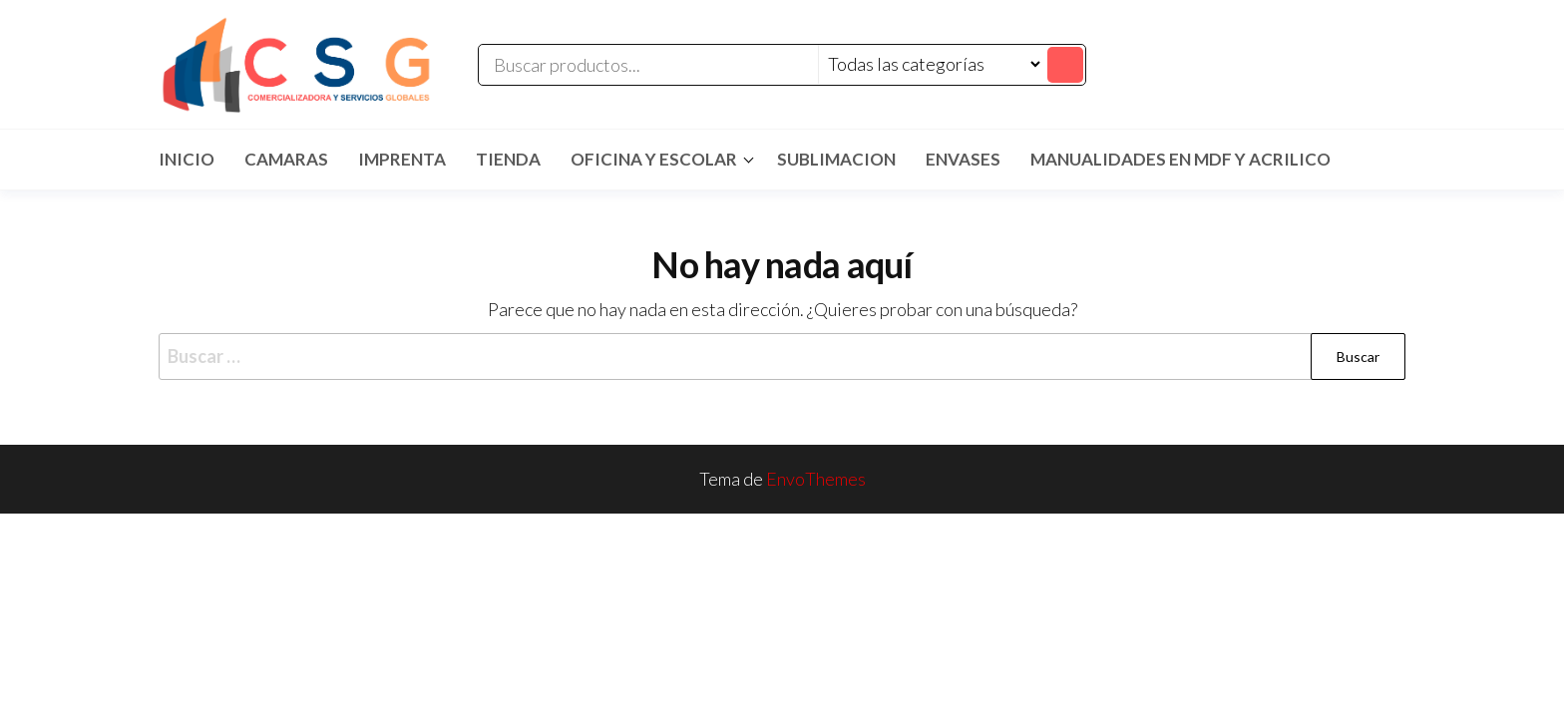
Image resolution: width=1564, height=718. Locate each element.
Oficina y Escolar (654, 159)
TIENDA (508, 159)
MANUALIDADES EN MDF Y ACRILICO (1180, 159)
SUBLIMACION (836, 159)
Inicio (186, 159)
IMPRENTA (402, 159)
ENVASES (963, 159)
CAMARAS (286, 159)
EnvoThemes (816, 479)
